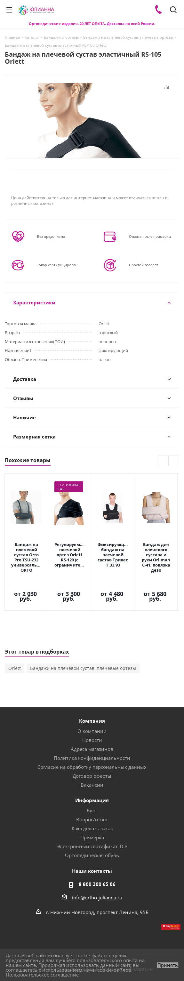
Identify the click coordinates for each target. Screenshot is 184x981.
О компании (92, 695)
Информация (92, 764)
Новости (92, 704)
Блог (92, 775)
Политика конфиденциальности (92, 722)
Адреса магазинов (92, 713)
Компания (92, 685)
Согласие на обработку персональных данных (92, 731)
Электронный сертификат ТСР (92, 811)
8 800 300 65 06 (97, 848)
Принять (167, 965)
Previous (163, 461)
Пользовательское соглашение (42, 974)
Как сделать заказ (92, 793)
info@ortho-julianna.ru (97, 862)
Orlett (14, 633)
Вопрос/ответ (92, 784)
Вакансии (92, 749)
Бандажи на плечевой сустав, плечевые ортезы (83, 633)
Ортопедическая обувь (92, 819)
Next (174, 461)
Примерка (92, 802)
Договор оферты (92, 740)
